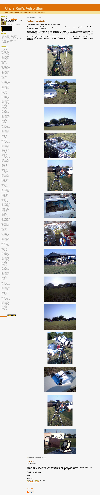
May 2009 (3, 92)
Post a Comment (33, 482)
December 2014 (5, 176)
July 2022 (3, 252)
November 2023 (5, 272)
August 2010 (4, 111)
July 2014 (3, 170)
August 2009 (4, 96)
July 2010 (3, 110)
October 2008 (4, 83)
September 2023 (5, 269)
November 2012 (5, 145)
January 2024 (4, 274)
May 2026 (3, 308)
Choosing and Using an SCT (8, 40)
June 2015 (4, 184)
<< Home (30, 488)
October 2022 (4, 255)
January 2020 (4, 227)
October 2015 (4, 189)
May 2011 (3, 122)
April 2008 (4, 76)
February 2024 (5, 276)
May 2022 (3, 249)
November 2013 (5, 160)
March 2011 (4, 120)
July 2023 (3, 267)
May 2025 (3, 294)
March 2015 (4, 180)
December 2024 (5, 288)
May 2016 (3, 198)
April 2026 (4, 307)
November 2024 (5, 287)
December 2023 (5, 273)
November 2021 (5, 245)
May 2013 (3, 152)
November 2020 (5, 237)
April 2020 (4, 228)
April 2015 (4, 181)
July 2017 (3, 215)
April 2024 (4, 278)
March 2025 (4, 292)
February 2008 (5, 73)
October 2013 (4, 159)
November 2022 (5, 257)
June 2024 (4, 281)
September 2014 (5, 173)
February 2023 (5, 261)
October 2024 (4, 286)
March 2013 (4, 150)
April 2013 (4, 151)
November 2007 (5, 70)
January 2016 (4, 193)
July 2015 (3, 185)
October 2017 (4, 219)
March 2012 (4, 135)
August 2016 (4, 201)
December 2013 (5, 161)
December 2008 (5, 86)
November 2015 (5, 190)
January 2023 (4, 259)
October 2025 (4, 301)
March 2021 (4, 240)
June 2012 (4, 139)
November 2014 (5, 175)
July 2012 (3, 140)
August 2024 (4, 283)
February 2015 (5, 179)
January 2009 (4, 87)
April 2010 (4, 106)
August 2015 (4, 186)
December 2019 (5, 225)
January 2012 (4, 132)
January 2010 (4, 102)
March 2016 (4, 195)
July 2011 (3, 125)
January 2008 (4, 72)
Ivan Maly (37, 480)
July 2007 (3, 65)
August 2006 (4, 51)
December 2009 (5, 101)
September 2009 (5, 97)
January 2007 (4, 57)
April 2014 (4, 166)
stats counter (3, 316)
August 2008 (4, 81)
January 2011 (4, 117)
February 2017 (5, 209)
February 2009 (5, 88)
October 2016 (4, 204)
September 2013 (5, 158)
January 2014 (4, 163)
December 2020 (5, 238)
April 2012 (4, 136)
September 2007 (5, 67)
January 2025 (4, 289)
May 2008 (3, 77)
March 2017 (4, 210)
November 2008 (5, 85)
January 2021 (4, 239)
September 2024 (5, 284)
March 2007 (4, 60)
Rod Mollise (14, 19)
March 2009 (4, 90)
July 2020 (3, 232)
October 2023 (4, 271)
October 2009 (4, 98)
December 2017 (5, 222)
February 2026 (5, 304)
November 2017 (5, 220)
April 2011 (4, 121)
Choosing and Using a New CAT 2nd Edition (12, 38)
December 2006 (5, 56)
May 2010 (3, 107)
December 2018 (5, 224)
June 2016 (4, 199)
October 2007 (4, 68)
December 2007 (5, 71)
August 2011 (4, 126)
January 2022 (4, 248)
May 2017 (3, 213)
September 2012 (5, 142)
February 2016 (5, 194)
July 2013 (3, 155)
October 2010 (4, 114)
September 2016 (5, 203)
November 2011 (5, 130)
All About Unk (4, 42)
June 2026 (4, 310)
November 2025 (5, 302)
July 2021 (3, 243)
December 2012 (5, 146)
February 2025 (5, 291)
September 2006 (5, 52)
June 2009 (4, 93)
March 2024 (4, 277)
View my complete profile (13, 24)
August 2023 (4, 268)
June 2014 (4, 169)
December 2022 (5, 258)
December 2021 (5, 247)
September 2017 (5, 218)
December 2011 (5, 131)
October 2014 (4, 174)
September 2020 (5, 234)
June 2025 (4, 296)
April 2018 (4, 223)
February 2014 (5, 164)
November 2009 (5, 100)
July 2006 (4, 49)
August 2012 (4, 141)
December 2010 (5, 116)
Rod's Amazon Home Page (8, 36)
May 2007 (3, 62)
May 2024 (3, 279)
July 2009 (3, 95)
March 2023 (4, 262)
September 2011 (5, 127)
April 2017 (4, 212)
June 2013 (4, 154)
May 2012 (3, 137)
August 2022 (4, 253)
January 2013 (4, 147)
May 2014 (3, 168)
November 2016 (5, 205)
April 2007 (4, 61)
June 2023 (4, 266)
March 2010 (4, 105)
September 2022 (5, 254)
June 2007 (4, 63)
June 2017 (4, 214)
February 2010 (5, 103)
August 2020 (4, 233)
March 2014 (4, 165)
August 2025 (4, 298)
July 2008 (3, 80)
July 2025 (3, 297)
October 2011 (4, 129)
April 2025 (4, 293)
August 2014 (4, 171)
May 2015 (3, 183)
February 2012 (5, 134)
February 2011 (5, 119)
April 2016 (4, 196)
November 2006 (5, 55)
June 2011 (4, 124)
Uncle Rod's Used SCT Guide (8, 37)
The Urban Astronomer (7, 41)
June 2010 (4, 109)
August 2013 (4, 156)
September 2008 (5, 82)
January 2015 (4, 178)
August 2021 (4, 244)
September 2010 (5, 112)
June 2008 (4, 78)
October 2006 (4, 53)
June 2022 (4, 250)
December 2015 (5, 191)
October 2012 (4, 144)
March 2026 (4, 306)
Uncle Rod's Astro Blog (24, 8)
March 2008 (4, 75)
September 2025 (5, 299)
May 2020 (3, 229)
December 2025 (5, 303)
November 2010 (5, 115)
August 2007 (4, 66)
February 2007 (5, 58)
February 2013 (5, 149)
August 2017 (4, 217)
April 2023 (4, 263)
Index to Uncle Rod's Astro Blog (9, 35)
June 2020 (4, 230)
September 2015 (5, 188)
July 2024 (3, 282)
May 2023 (3, 264)
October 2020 (4, 235)
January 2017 (4, 208)
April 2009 (4, 91)
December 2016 (5, 206)
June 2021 (4, 242)
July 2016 (3, 200)
